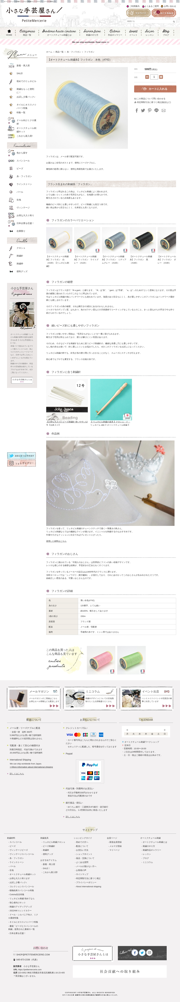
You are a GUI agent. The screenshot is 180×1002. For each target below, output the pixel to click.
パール (13, 866)
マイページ (114, 850)
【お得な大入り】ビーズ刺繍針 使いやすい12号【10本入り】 (67, 422)
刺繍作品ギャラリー (152, 850)
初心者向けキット (18, 902)
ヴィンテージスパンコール (22, 854)
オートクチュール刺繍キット (23, 874)
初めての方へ (82, 842)
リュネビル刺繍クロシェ (54, 842)
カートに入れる (158, 88)
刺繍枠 (46, 850)
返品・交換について (85, 858)
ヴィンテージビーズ (19, 850)
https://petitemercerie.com (30, 969)
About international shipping (88, 886)
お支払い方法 (82, 850)
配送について (82, 846)
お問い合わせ (170, 6)
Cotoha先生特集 (17, 894)
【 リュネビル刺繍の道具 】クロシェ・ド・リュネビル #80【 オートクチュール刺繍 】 (111, 422)
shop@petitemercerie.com (33, 954)
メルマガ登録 (115, 846)
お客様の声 (81, 870)
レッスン (147, 854)
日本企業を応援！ (18, 933)
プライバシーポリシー (86, 882)
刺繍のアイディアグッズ (21, 906)
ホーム (49, 52)
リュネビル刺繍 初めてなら (22, 898)
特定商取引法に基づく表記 (88, 878)
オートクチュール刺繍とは (155, 842)
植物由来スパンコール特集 (22, 890)
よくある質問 (82, 862)
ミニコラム (148, 862)
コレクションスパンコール (22, 886)
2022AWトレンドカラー (20, 910)
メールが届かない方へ (86, 866)
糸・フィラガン (74, 52)
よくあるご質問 (151, 6)
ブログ (146, 858)
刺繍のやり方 (149, 846)
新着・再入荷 (49, 864)
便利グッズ (48, 854)
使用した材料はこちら (56, 541)
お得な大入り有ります (20, 878)
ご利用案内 (134, 6)
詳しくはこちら (17, 774)
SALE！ (46, 868)
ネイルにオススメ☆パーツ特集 (24, 922)
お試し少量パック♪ (18, 882)
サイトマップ (82, 874)
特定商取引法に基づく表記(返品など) (154, 102)
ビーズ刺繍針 (49, 846)
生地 (12, 870)
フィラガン (89, 52)
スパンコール (16, 842)
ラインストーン (17, 862)
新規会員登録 (115, 842)
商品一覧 (59, 52)
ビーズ (13, 846)
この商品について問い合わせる (151, 98)
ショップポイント (84, 854)
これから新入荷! (50, 872)
